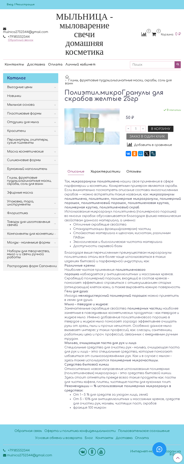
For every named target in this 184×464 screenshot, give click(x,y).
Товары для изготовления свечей (28, 223)
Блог (89, 438)
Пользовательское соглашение (143, 431)
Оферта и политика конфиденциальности (80, 431)
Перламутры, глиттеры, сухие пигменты (27, 141)
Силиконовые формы (24, 160)
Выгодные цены (19, 87)
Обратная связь (28, 431)
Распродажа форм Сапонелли (32, 266)
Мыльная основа (21, 104)
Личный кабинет (80, 64)
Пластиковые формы (24, 113)
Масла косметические (25, 151)
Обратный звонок (20, 40)
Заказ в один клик (147, 136)
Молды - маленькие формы (28, 242)
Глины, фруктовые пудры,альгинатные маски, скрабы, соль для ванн (118, 82)
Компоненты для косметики (30, 233)
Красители (16, 131)
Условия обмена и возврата (58, 438)
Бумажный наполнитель (27, 169)
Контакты (14, 64)
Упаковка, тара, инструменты (20, 203)
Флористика (17, 213)
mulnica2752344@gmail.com (25, 32)
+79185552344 (18, 36)
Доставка (36, 64)
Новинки (14, 96)
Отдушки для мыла (23, 122)
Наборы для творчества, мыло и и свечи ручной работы (28, 254)
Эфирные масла (20, 192)
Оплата (55, 64)
